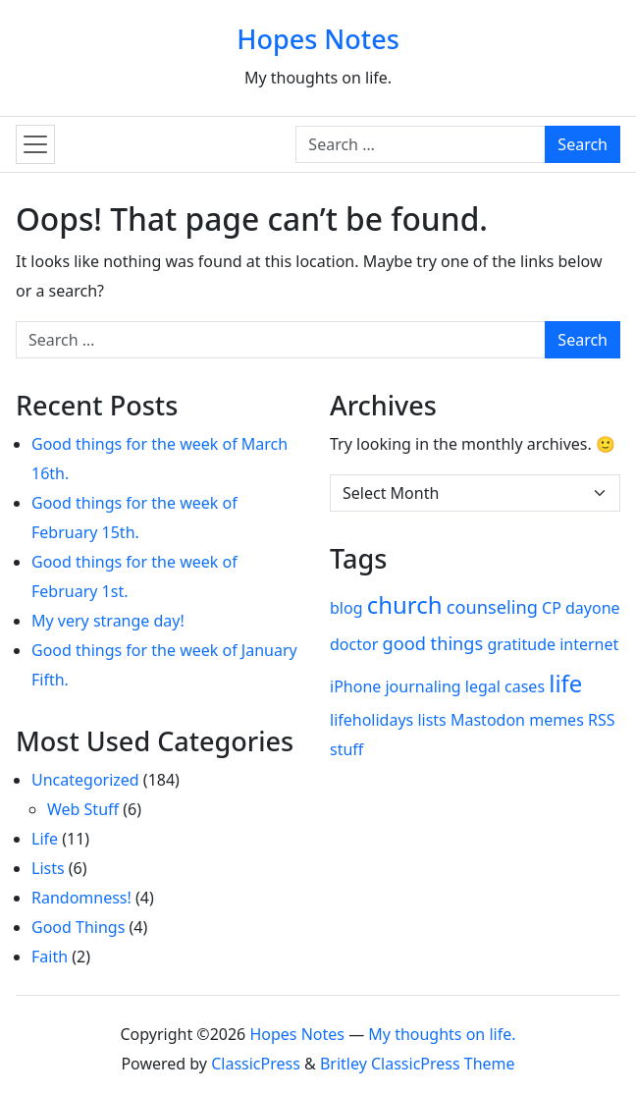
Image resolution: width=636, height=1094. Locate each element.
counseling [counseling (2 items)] (492, 607)
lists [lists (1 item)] (431, 720)
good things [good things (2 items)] (432, 643)
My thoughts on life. (441, 1034)
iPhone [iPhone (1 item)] (355, 686)
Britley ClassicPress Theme (417, 1063)
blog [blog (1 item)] (346, 608)
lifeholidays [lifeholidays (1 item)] (371, 720)
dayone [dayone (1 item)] (592, 608)
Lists (48, 868)
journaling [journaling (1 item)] (422, 686)
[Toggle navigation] (35, 144)
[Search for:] (420, 144)
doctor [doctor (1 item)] (354, 644)
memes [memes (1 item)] (556, 720)
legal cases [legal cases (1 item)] (505, 686)
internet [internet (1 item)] (588, 644)
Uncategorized (85, 780)
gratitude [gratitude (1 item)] (521, 644)
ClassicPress (255, 1063)
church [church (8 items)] (405, 604)
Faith (49, 956)
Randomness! (81, 897)
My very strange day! (108, 620)
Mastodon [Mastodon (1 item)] (487, 720)
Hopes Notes (318, 39)
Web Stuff (83, 809)
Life (44, 838)
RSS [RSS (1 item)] (601, 720)
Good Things (78, 927)
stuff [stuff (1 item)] (346, 749)
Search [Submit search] (582, 144)
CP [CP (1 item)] (551, 608)
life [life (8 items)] (565, 683)
